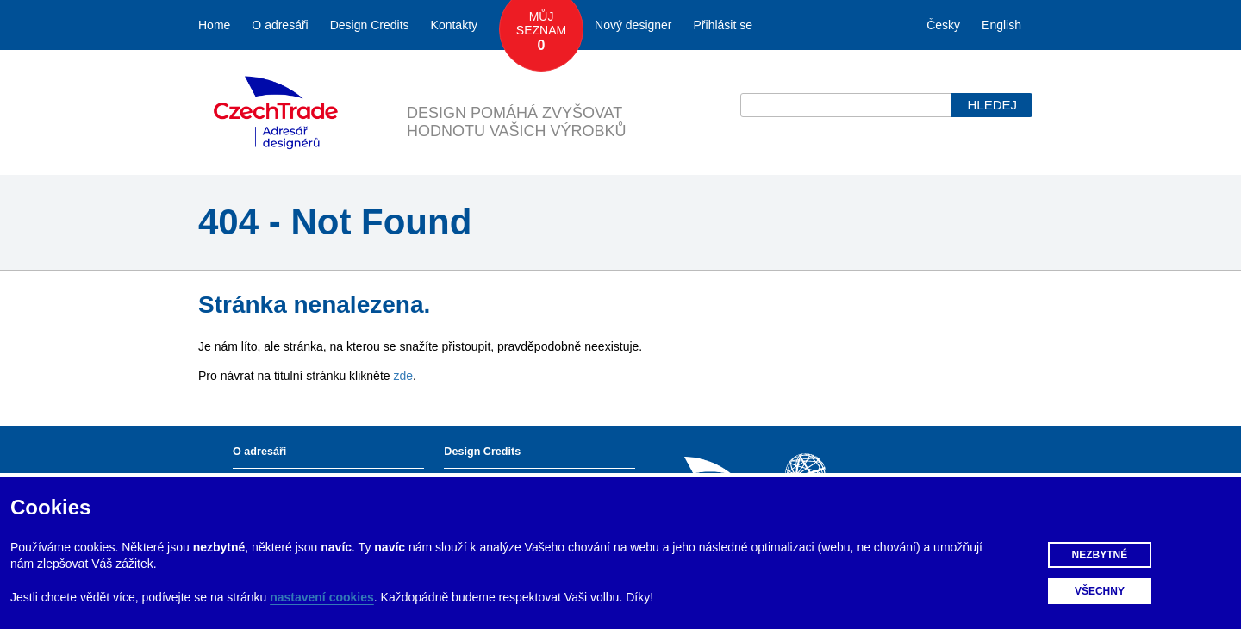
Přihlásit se (723, 25)
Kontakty (454, 25)
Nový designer (633, 25)
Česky (943, 25)
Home (214, 25)
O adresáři (280, 25)
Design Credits (369, 25)
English (1001, 25)
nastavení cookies (322, 597)
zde (403, 376)
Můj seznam (541, 31)
